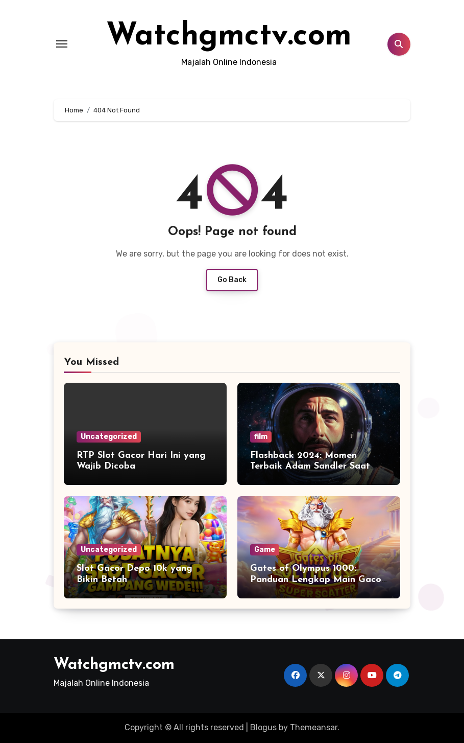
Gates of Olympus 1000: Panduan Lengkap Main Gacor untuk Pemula (317, 579)
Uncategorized (109, 436)
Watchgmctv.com (229, 36)
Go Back (232, 279)
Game (264, 549)
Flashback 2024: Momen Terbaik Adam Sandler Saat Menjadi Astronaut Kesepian (312, 466)
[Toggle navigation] (62, 44)
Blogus (263, 727)
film (260, 436)
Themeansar (313, 727)
